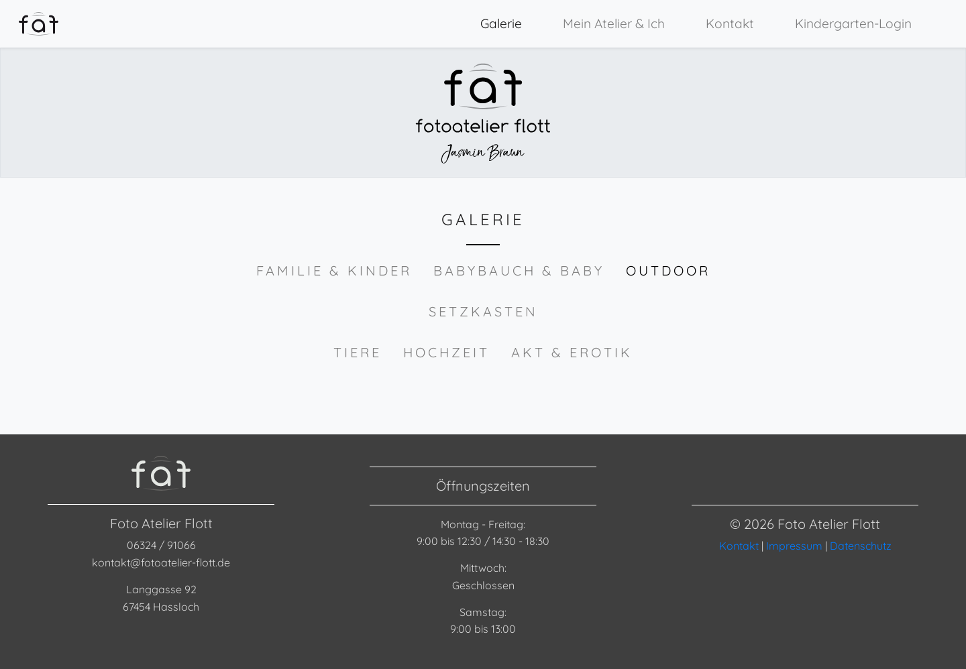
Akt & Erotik (572, 352)
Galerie (501, 23)
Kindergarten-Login (853, 23)
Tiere (357, 352)
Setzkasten (483, 311)
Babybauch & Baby (518, 270)
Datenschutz (861, 545)
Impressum (794, 545)
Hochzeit (446, 352)
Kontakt (730, 23)
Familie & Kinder (334, 270)
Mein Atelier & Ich (614, 23)
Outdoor (668, 270)
